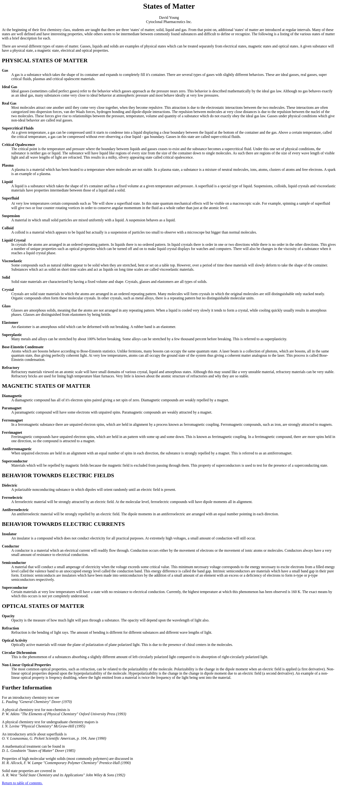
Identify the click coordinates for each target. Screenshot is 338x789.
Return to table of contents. (22, 783)
